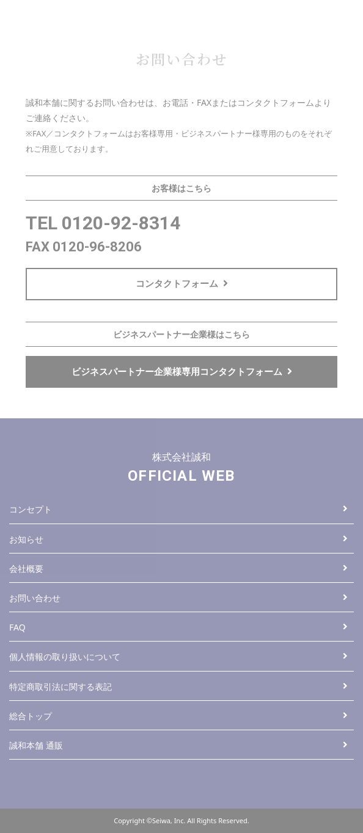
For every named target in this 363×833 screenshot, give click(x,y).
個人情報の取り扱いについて (178, 656)
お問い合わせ (178, 598)
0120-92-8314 (121, 223)
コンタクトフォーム (182, 283)
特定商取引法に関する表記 (178, 686)
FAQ (178, 627)
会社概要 (178, 568)
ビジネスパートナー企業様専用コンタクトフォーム (182, 371)
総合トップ (178, 716)
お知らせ (178, 539)
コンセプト (178, 509)
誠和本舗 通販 (178, 745)
